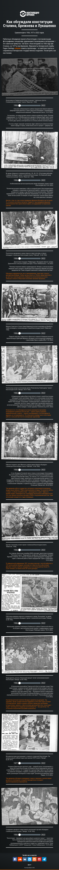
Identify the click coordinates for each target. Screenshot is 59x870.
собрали (17, 48)
